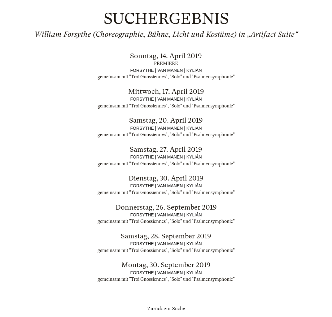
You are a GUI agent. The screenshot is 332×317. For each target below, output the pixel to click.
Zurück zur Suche (166, 308)
